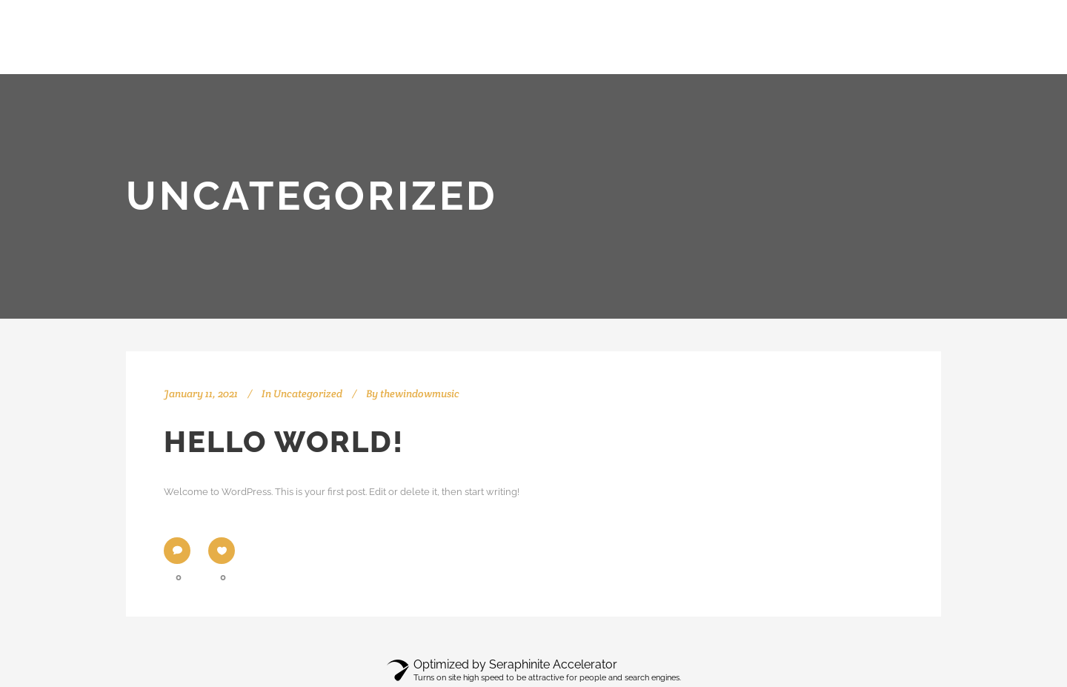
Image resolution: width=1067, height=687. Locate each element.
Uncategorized (307, 393)
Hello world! (284, 441)
